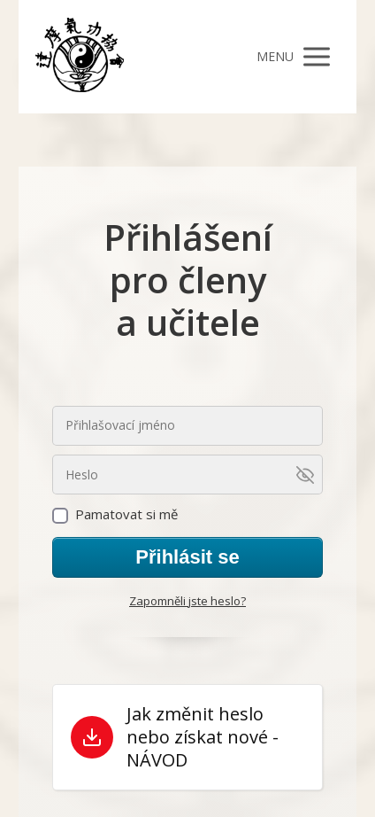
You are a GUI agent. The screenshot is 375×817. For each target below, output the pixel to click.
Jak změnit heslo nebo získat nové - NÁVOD (202, 737)
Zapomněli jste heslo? (187, 601)
